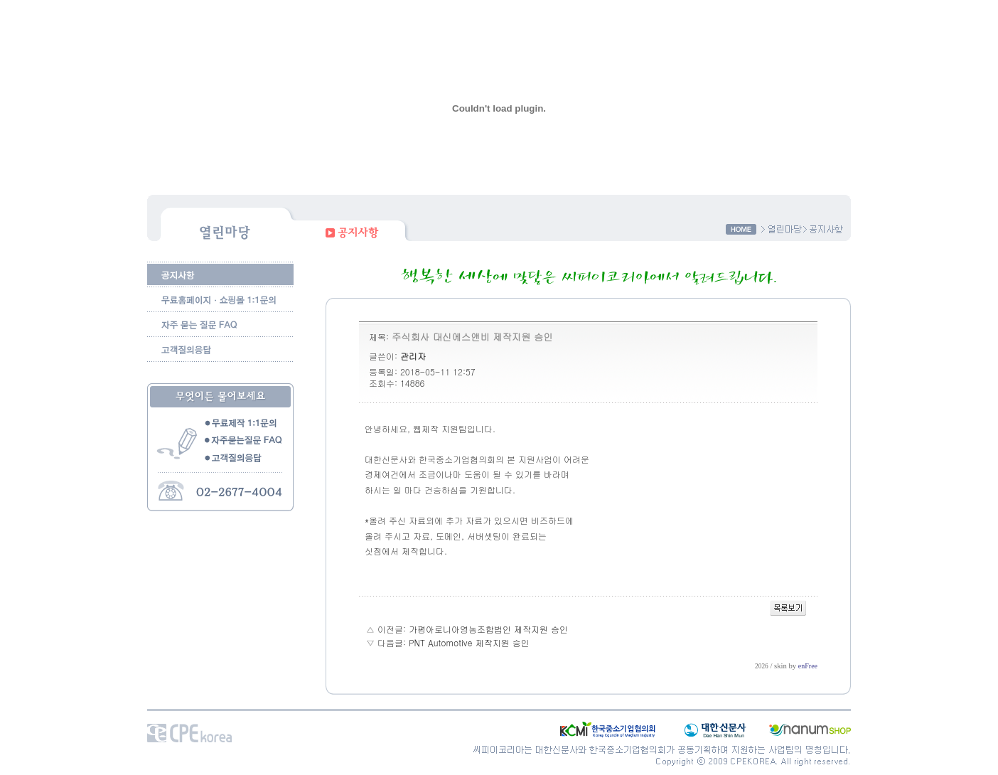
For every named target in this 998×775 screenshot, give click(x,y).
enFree (807, 666)
